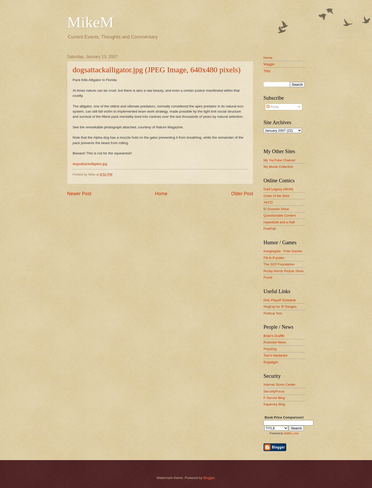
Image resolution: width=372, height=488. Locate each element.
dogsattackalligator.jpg (90, 164)
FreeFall (270, 229)
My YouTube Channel (279, 160)
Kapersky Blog (274, 404)
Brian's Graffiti (274, 336)
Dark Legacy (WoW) (278, 189)
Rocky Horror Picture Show (284, 271)
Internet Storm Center (280, 385)
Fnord (268, 277)
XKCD (268, 202)
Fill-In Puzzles (274, 258)
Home (161, 193)
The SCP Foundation (279, 264)
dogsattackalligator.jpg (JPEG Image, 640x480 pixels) (157, 69)
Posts (272, 107)
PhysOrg (270, 349)
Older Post (242, 193)
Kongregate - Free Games (283, 251)
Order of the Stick (276, 196)
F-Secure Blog (274, 398)
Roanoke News (275, 342)
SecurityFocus (274, 391)
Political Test (273, 313)
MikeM (90, 22)
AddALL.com (291, 433)
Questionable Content (280, 215)
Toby (267, 71)
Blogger (209, 478)
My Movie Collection (278, 167)
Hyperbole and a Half (279, 222)
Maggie (269, 64)
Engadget (271, 362)
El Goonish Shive (276, 209)
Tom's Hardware (276, 355)
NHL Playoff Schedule (280, 300)
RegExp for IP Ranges (280, 307)
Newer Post (79, 193)
